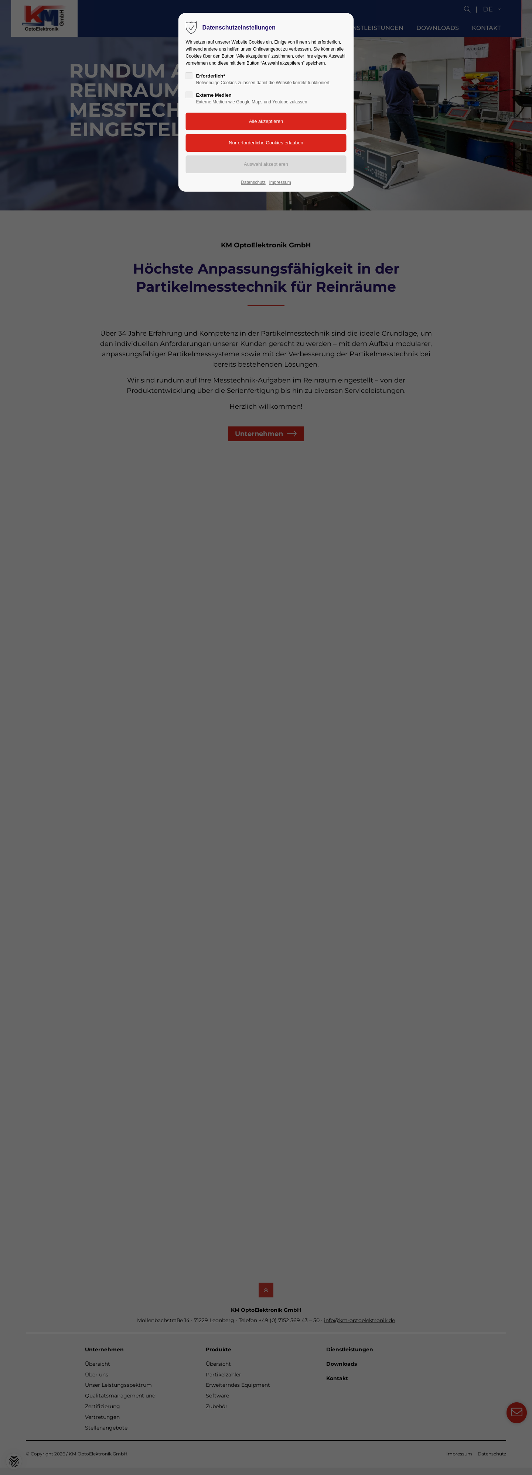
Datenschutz (253, 182)
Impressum (280, 182)
